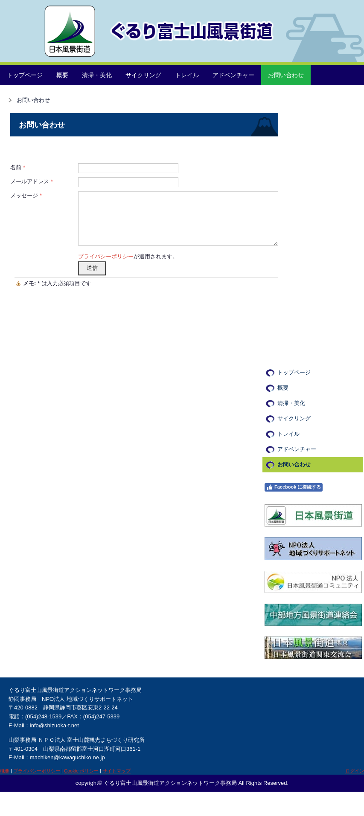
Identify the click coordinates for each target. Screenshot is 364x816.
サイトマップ (116, 770)
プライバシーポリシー (106, 256)
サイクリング (143, 75)
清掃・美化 (97, 75)
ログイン (354, 770)
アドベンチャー (233, 75)
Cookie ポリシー (81, 770)
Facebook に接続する (293, 487)
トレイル (187, 75)
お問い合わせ (286, 75)
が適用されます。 (128, 256)
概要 (62, 75)
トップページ (25, 75)
